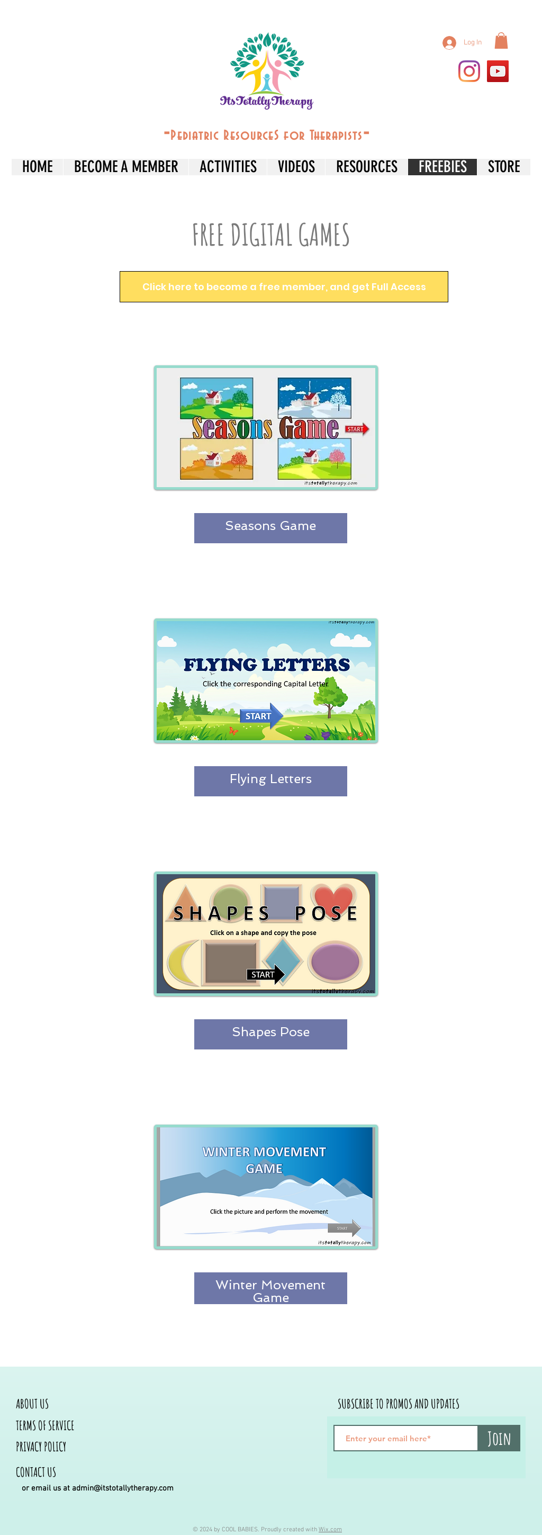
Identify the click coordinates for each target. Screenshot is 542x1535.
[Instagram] (469, 71)
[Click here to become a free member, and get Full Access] (284, 286)
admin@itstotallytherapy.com (123, 1488)
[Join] (499, 1438)
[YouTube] (498, 71)
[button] (501, 40)
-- (267, 133)
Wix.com (330, 1529)
